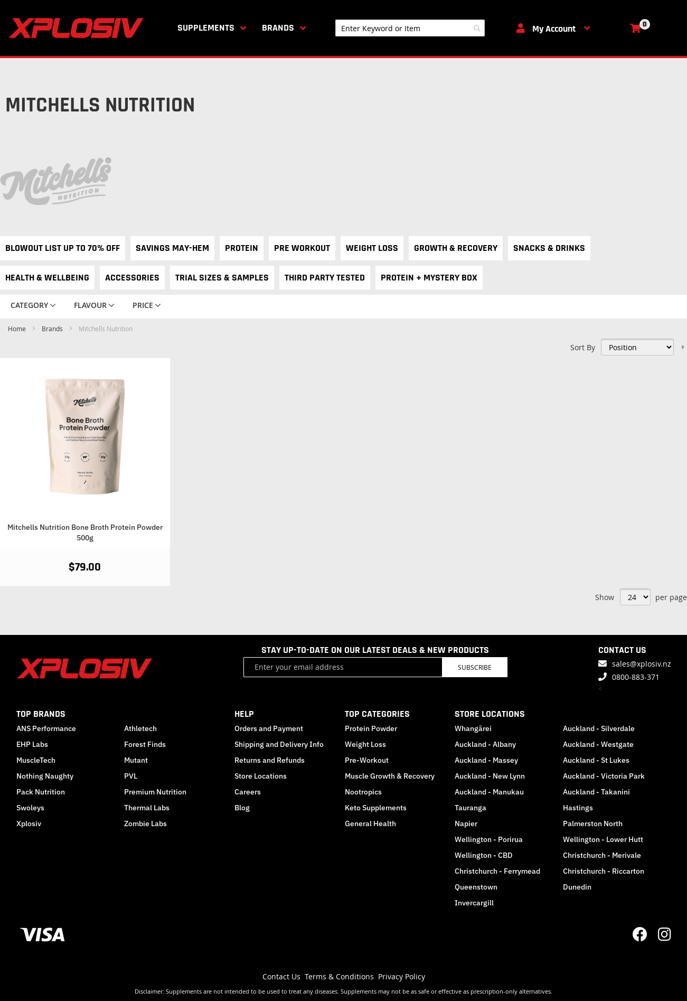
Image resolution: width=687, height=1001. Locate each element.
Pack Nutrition (40, 792)
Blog (242, 807)
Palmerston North (593, 823)
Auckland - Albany (485, 744)
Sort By (582, 347)
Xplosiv (28, 823)
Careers (247, 792)
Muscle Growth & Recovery (390, 776)
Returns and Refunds (269, 760)
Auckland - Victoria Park (604, 776)
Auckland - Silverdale (599, 728)
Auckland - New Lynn (490, 776)
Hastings (578, 807)
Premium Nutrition (155, 792)
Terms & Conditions (339, 976)
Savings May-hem (172, 248)
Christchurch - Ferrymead (497, 871)
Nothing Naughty (44, 776)
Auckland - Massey (486, 760)
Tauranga (470, 807)
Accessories (132, 278)
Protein (241, 248)
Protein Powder (371, 728)
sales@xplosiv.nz (641, 664)
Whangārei (473, 728)
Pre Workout (302, 248)
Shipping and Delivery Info (279, 744)
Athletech (140, 728)
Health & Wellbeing (47, 278)
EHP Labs (32, 744)
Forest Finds (145, 744)
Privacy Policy (401, 976)
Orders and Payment (268, 728)
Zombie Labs (145, 823)
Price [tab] (143, 305)
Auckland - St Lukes (596, 760)
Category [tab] (29, 305)
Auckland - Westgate (598, 744)
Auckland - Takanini (596, 792)
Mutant (136, 760)
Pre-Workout (367, 760)
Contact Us (281, 976)
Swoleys (30, 807)
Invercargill (474, 903)
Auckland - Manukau (489, 792)
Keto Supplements (376, 807)
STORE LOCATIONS (490, 714)
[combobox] (410, 28)
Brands (278, 28)
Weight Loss (372, 248)
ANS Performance (46, 728)
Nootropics (363, 792)
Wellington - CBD (484, 855)
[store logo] (78, 28)
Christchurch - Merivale (602, 855)
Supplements (205, 28)
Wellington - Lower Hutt (603, 839)
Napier (466, 823)
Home (17, 328)
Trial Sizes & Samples (222, 278)
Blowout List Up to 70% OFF (62, 248)
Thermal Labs (147, 807)
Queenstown (476, 887)
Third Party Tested (325, 278)
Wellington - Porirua (489, 839)
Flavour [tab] (90, 305)
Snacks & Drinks (549, 248)
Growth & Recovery (455, 248)
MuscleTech (35, 760)
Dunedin (577, 887)
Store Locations (260, 776)
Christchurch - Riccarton (603, 871)
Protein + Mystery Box (429, 278)
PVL (130, 776)
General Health (370, 823)
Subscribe (475, 667)
